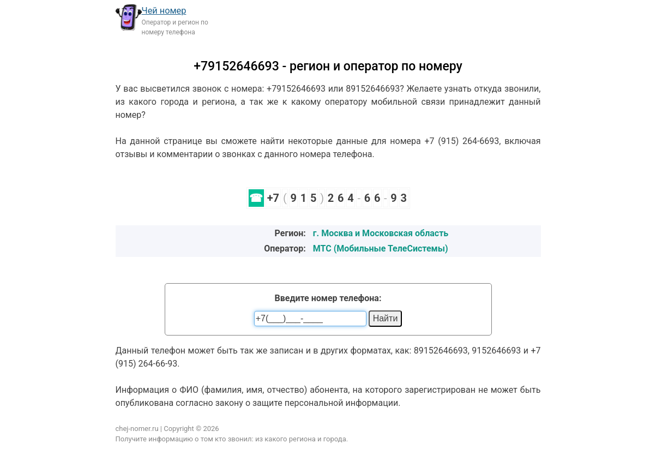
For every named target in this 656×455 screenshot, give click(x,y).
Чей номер (164, 10)
